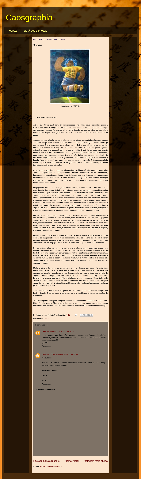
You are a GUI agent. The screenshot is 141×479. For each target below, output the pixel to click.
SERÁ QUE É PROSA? (35, 31)
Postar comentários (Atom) (51, 466)
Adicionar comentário (45, 390)
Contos (46, 319)
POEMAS (12, 31)
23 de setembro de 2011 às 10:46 (64, 354)
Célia (44, 331)
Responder (46, 346)
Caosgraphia (29, 17)
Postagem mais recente (46, 461)
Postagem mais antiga (95, 461)
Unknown (46, 354)
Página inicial (71, 461)
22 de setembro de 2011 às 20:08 (60, 331)
